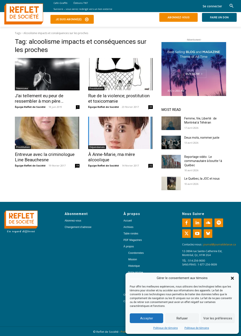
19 (77, 165)
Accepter (146, 318)
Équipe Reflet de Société (30, 106)
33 (150, 106)
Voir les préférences (217, 318)
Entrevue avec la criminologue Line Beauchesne (45, 157)
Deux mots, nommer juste (202, 137)
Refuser (182, 318)
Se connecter (212, 6)
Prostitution (96, 88)
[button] (232, 278)
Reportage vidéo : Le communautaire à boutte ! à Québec (203, 161)
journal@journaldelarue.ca (219, 244)
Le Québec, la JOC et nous (202, 178)
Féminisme (22, 88)
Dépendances (97, 147)
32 (150, 165)
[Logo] (23, 14)
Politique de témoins (165, 328)
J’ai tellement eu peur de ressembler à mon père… (39, 98)
